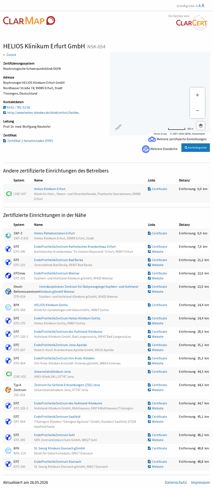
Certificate (157, 189)
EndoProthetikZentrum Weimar (57, 273)
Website (155, 251)
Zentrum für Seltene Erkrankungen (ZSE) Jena (67, 385)
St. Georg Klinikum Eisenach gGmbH (60, 448)
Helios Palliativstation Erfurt (55, 233)
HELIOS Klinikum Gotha (51, 305)
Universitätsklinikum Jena (52, 371)
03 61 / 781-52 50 (16, 107)
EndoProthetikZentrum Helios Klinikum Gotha (67, 318)
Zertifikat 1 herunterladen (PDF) (28, 141)
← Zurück (9, 55)
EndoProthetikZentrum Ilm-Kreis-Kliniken (64, 358)
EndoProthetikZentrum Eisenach (58, 461)
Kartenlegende (196, 147)
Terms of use (160, 134)
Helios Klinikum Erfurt (50, 189)
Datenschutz (176, 482)
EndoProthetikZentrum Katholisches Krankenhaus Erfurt (75, 246)
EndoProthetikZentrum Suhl (55, 435)
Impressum (200, 482)
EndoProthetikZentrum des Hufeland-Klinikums (68, 331)
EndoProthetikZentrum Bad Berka (59, 260)
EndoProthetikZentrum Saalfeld (57, 416)
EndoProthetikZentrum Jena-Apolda (60, 345)
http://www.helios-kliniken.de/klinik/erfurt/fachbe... (41, 112)
